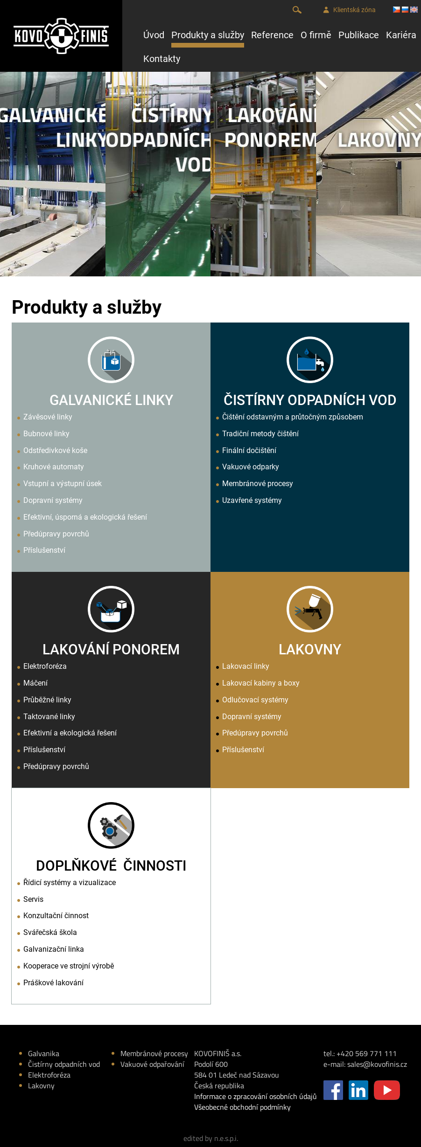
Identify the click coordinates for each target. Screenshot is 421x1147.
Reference (272, 35)
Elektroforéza (49, 1074)
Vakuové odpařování (152, 1064)
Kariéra (401, 35)
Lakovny (41, 1085)
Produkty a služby (207, 35)
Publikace (358, 35)
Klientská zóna (349, 10)
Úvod (153, 35)
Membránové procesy (154, 1053)
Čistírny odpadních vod (64, 1064)
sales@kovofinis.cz (377, 1064)
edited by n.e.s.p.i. (210, 1138)
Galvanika (43, 1053)
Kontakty (161, 58)
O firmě (316, 35)
